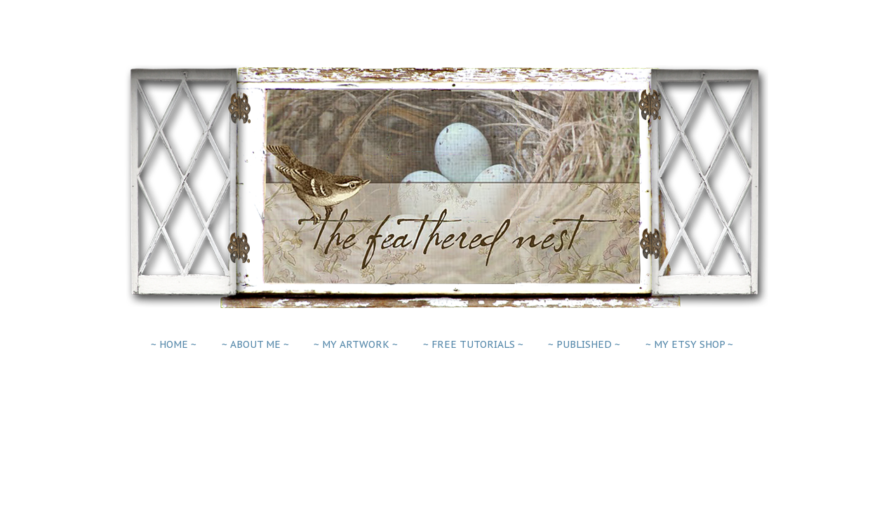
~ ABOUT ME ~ (255, 344)
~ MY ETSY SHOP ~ (689, 344)
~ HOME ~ (173, 344)
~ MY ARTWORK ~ (356, 344)
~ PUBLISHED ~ (584, 344)
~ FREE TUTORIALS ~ (473, 344)
